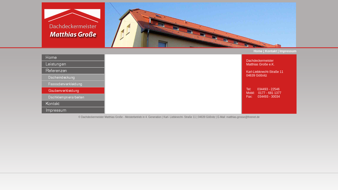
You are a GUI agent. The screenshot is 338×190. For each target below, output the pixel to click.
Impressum (287, 51)
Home (257, 51)
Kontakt (271, 51)
